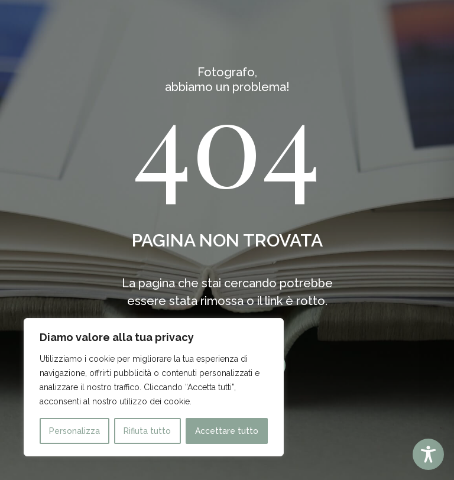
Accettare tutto (226, 431)
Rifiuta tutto (147, 431)
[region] (154, 387)
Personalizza (74, 431)
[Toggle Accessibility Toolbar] (428, 454)
